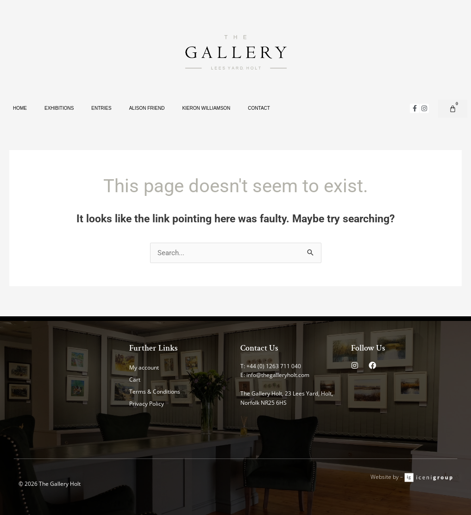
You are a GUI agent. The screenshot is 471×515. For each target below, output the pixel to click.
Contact (259, 108)
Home (20, 108)
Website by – (387, 477)
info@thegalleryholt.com (277, 375)
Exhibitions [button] (59, 108)
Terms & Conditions (154, 392)
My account (144, 367)
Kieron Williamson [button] (206, 108)
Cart (134, 379)
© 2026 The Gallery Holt (50, 484)
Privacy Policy (146, 404)
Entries (101, 108)
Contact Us (259, 348)
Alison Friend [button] (147, 108)
